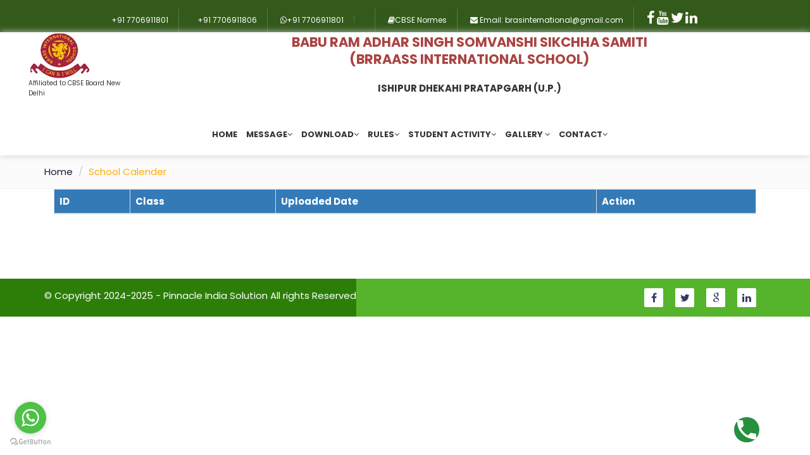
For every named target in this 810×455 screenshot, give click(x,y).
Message (269, 134)
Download (330, 134)
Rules (383, 134)
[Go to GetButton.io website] (30, 442)
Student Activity (452, 134)
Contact (583, 134)
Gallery (527, 134)
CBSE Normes (417, 20)
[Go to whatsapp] (30, 418)
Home (224, 134)
